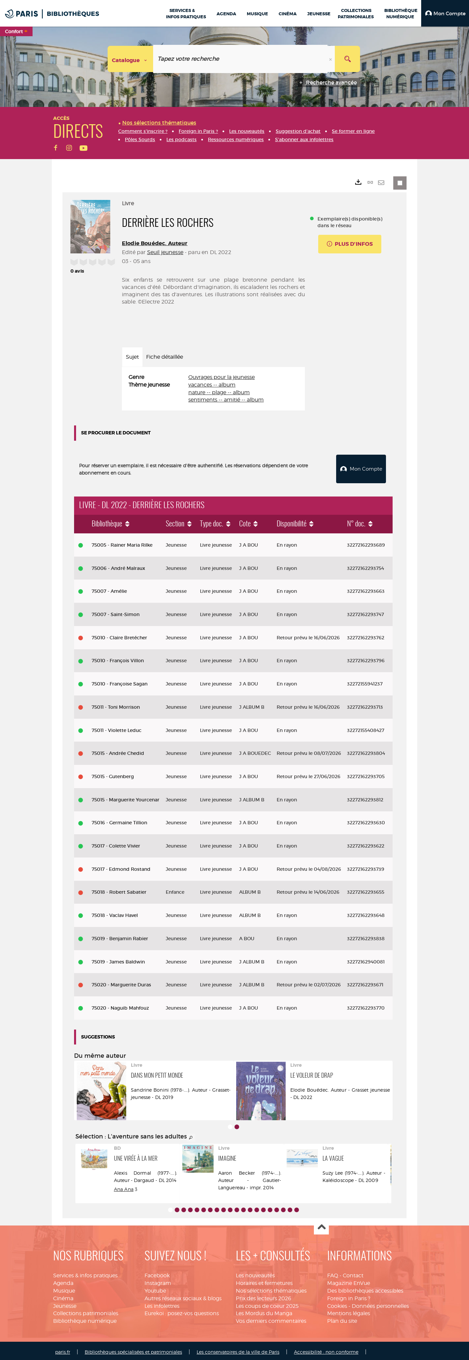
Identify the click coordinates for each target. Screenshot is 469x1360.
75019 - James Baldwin (118, 959)
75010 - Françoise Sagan (119, 681)
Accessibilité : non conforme (326, 1349)
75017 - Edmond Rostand (121, 866)
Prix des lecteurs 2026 (263, 1296)
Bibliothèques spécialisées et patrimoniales (133, 1349)
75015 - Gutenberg (113, 774)
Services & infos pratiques (85, 1273)
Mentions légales (348, 1311)
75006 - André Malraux (118, 566)
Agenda (63, 1280)
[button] (445, 13)
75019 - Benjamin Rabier (120, 936)
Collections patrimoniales (85, 1311)
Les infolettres (161, 1303)
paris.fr (62, 1349)
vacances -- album (211, 385)
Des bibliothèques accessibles (365, 1288)
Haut (321, 1225)
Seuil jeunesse (165, 252)
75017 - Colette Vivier (116, 843)
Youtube (155, 1288)
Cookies (337, 1303)
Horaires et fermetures (264, 1280)
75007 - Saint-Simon (116, 612)
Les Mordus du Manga (264, 1311)
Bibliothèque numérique (85, 1318)
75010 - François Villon (118, 658)
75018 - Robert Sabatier (119, 890)
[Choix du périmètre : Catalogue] (130, 59)
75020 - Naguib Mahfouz (120, 1005)
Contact (353, 1273)
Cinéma (63, 1296)
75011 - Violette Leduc (116, 728)
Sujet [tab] (132, 357)
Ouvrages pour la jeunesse (221, 377)
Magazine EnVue (348, 1280)
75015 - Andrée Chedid (118, 751)
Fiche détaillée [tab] (164, 357)
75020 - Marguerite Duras (121, 982)
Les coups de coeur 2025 (267, 1303)
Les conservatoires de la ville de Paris (238, 1349)
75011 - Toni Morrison (116, 704)
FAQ (332, 1273)
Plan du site (342, 1318)
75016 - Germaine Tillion (119, 820)
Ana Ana (124, 1186)
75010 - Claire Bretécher (119, 635)
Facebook (157, 1273)
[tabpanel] (213, 389)
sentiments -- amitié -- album (226, 400)
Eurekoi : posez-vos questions (181, 1311)
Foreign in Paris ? (348, 1296)
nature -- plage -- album (219, 392)
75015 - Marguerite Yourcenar (125, 797)
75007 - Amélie (109, 588)
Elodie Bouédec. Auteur (155, 243)
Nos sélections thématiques (271, 1288)
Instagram (157, 1280)
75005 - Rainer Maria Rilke (122, 542)
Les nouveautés (255, 1273)
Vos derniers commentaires (271, 1318)
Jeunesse (64, 1303)
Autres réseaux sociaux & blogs (183, 1296)
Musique (64, 1288)
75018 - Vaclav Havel (115, 913)
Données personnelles (380, 1303)
